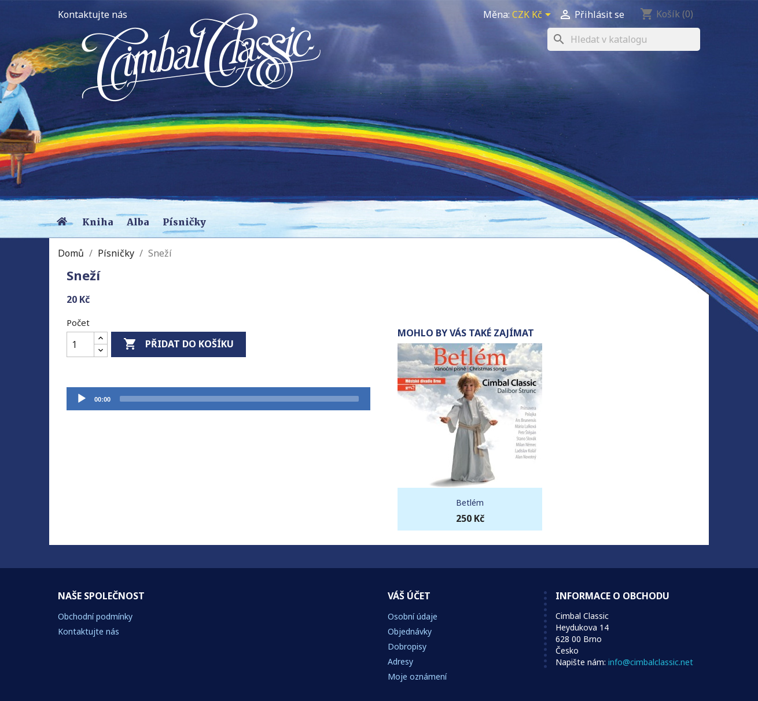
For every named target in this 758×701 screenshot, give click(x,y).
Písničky (184, 222)
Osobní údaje (412, 616)
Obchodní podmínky (95, 616)
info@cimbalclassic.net (650, 662)
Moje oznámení (417, 676)
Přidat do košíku (178, 344)
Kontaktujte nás (92, 14)
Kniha (97, 222)
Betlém (470, 502)
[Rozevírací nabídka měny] (533, 16)
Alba (138, 222)
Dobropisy (407, 646)
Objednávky (410, 631)
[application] (218, 398)
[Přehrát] (81, 399)
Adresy (400, 661)
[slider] (239, 399)
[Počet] (80, 344)
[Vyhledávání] (623, 39)
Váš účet (409, 595)
